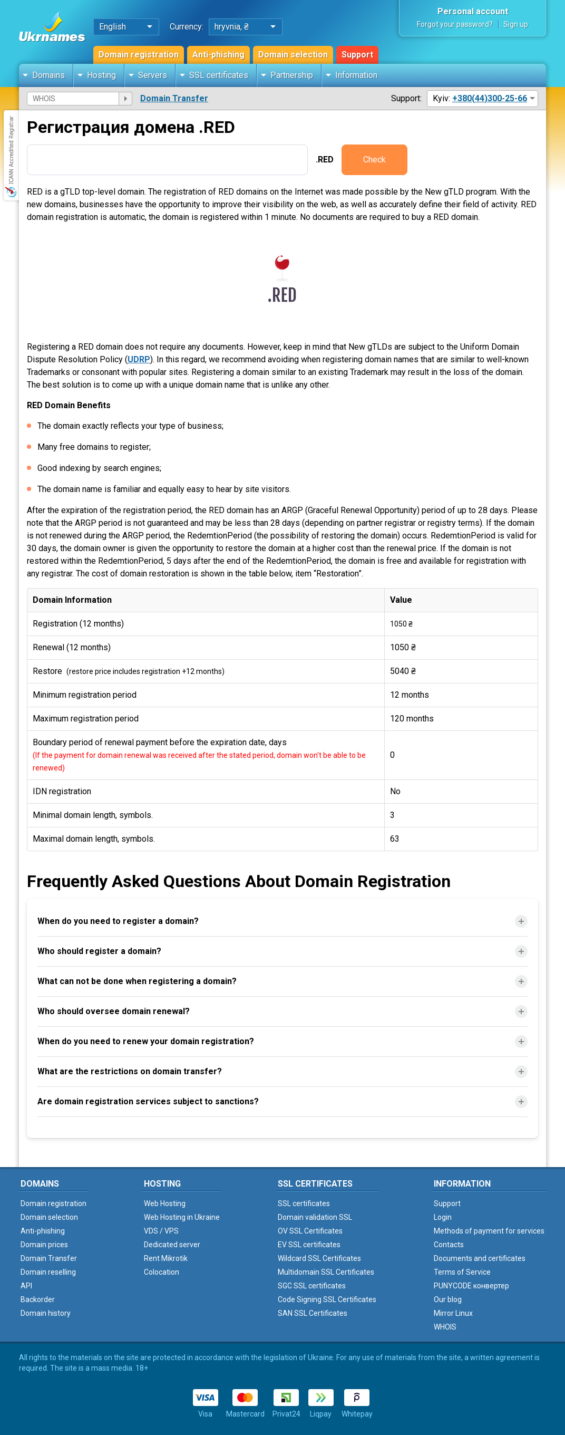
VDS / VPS (161, 1231)
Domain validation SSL (315, 1217)
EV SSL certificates (309, 1244)
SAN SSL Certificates (312, 1313)
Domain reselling (48, 1272)
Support (357, 55)
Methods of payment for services (489, 1231)
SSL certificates (218, 75)
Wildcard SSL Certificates (319, 1258)
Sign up (515, 24)
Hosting (101, 75)
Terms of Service (462, 1272)
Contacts (449, 1244)
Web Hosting (165, 1203)
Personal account (472, 11)
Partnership (291, 75)
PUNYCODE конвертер (471, 1286)
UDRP (139, 359)
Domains (48, 75)
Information (356, 75)
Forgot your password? (455, 24)
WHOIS (445, 1327)
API (26, 1286)
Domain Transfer (174, 98)
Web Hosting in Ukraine (182, 1217)
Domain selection (293, 55)
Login (443, 1217)
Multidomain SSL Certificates (326, 1272)
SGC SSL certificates (312, 1286)
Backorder (38, 1299)
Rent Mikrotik (166, 1258)
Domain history (46, 1313)
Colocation (161, 1272)
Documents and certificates (479, 1258)
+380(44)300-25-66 (489, 98)
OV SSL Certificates (310, 1231)
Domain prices (44, 1244)
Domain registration (139, 55)
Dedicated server (172, 1244)
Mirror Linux (453, 1313)
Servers (152, 75)
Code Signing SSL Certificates (327, 1299)
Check (374, 160)
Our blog (448, 1299)
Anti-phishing (218, 55)
